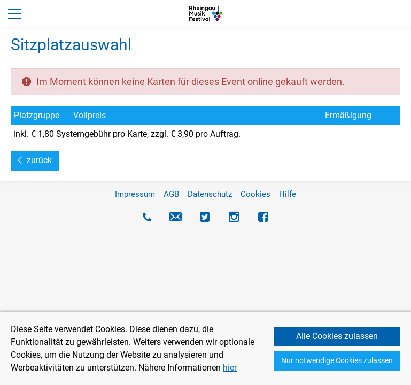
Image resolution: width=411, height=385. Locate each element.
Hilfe (287, 194)
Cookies (255, 194)
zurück (39, 160)
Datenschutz (210, 194)
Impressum (135, 194)
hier (230, 368)
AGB (171, 194)
